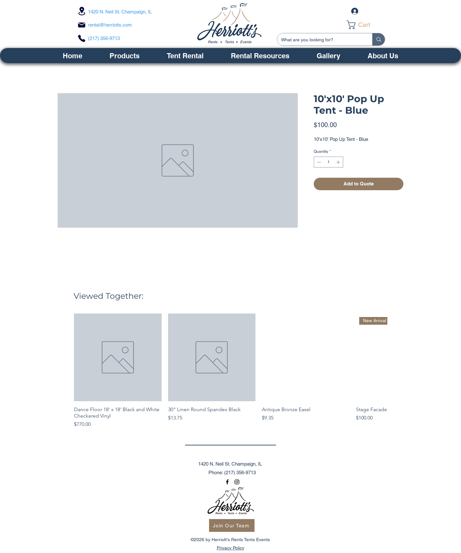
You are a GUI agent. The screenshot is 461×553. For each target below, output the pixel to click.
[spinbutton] (328, 162)
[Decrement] (318, 162)
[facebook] (227, 482)
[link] (364, 24)
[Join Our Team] (232, 525)
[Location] (81, 11)
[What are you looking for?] (320, 39)
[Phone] (81, 38)
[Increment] (338, 162)
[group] (230, 370)
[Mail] (81, 25)
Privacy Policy (230, 547)
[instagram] (237, 482)
